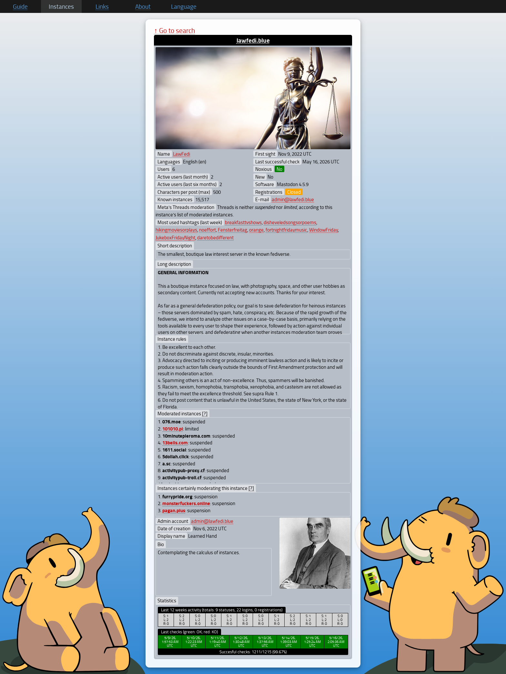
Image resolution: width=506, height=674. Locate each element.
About (143, 6)
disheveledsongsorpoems (290, 222)
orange (256, 229)
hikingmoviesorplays (176, 229)
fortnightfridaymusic (286, 229)
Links (102, 6)
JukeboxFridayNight (175, 237)
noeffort (207, 229)
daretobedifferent (215, 237)
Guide (20, 6)
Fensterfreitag (232, 229)
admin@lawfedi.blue (293, 199)
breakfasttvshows (243, 222)
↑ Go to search (174, 30)
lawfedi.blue (253, 40)
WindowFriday (323, 229)
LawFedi (181, 153)
